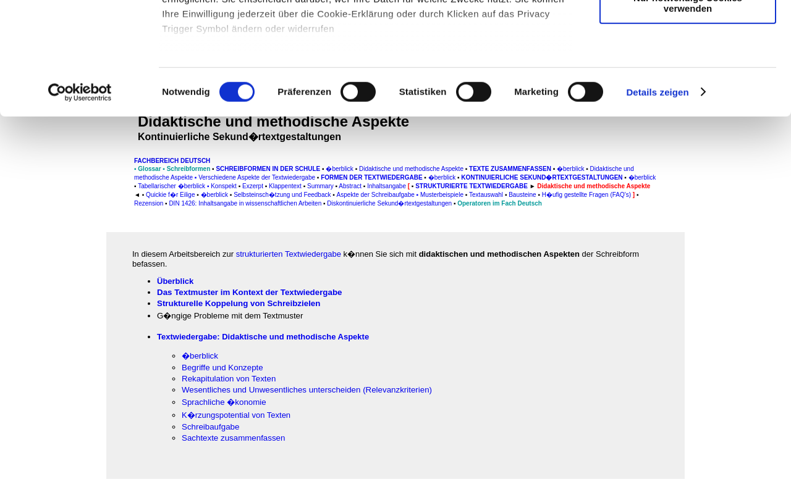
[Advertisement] (62, 257)
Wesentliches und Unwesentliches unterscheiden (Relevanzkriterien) (307, 389)
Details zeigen (657, 197)
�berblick (200, 355)
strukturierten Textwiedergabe (288, 254)
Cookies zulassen (688, 30)
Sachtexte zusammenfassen (233, 438)
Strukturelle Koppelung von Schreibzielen (238, 303)
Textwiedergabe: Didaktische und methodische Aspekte (263, 336)
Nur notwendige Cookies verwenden (687, 108)
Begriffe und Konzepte (222, 367)
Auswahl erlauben (687, 67)
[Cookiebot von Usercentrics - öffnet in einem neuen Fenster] (80, 197)
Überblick (175, 281)
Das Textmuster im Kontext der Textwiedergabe (249, 292)
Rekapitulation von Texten (229, 378)
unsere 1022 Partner (246, 44)
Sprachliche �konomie (224, 402)
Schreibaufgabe (210, 426)
